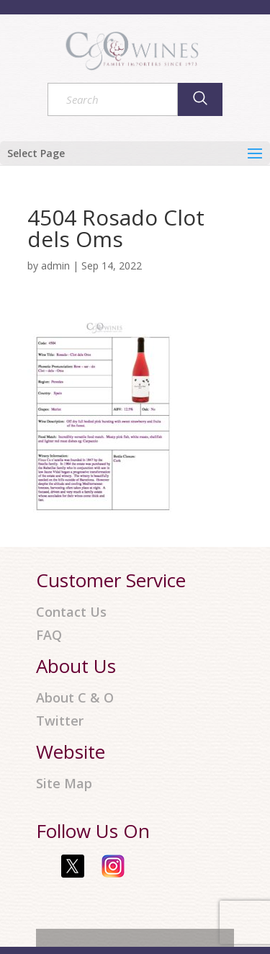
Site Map (64, 783)
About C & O (75, 698)
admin (55, 265)
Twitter (60, 721)
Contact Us (71, 612)
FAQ (49, 635)
